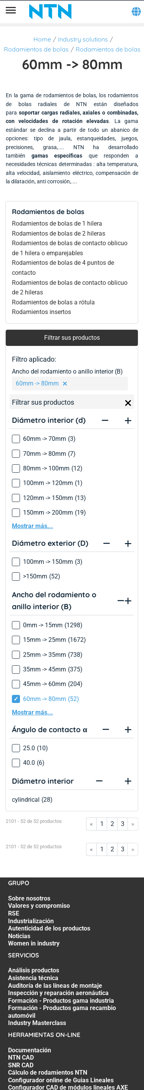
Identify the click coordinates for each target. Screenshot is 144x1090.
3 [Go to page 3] (122, 823)
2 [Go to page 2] (112, 823)
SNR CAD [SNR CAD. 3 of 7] (20, 1065)
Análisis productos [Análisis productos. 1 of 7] (33, 970)
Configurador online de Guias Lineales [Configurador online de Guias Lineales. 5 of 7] (61, 1080)
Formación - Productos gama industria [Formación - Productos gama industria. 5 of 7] (61, 1000)
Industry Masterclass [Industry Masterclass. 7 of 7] (37, 1023)
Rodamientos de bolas (36, 49)
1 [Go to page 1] (102, 823)
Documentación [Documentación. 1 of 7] (29, 1050)
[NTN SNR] (50, 11)
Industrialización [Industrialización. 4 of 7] (31, 921)
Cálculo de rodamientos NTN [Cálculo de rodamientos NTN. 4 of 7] (47, 1072)
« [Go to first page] (91, 823)
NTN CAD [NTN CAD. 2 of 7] (21, 1057)
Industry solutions (83, 39)
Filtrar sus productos (72, 337)
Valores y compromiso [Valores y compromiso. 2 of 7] (39, 905)
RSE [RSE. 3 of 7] (13, 913)
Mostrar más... (32, 526)
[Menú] (11, 11)
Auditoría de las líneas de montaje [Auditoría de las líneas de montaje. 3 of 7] (55, 985)
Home (42, 39)
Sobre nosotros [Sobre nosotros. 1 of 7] (29, 898)
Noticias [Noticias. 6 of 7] (19, 936)
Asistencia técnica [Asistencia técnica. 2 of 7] (33, 978)
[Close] (128, 403)
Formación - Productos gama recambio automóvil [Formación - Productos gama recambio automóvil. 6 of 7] (62, 1011)
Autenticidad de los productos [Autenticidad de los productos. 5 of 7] (49, 928)
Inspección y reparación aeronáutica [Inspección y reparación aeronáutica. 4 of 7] (58, 993)
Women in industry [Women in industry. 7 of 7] (34, 943)
